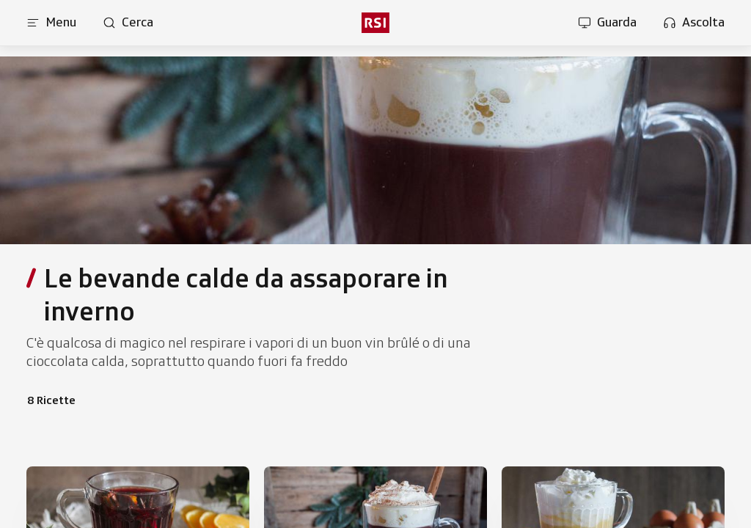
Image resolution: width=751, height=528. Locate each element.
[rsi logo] (375, 22)
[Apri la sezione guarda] (607, 23)
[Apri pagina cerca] (127, 23)
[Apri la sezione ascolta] (694, 23)
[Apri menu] (51, 23)
